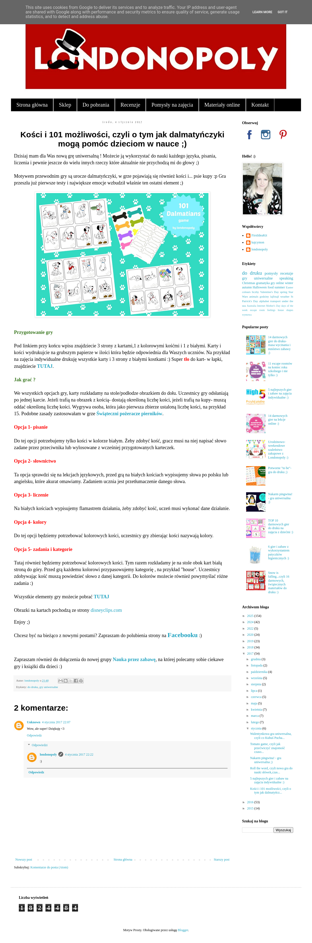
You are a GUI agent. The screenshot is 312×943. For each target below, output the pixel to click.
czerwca (256, 697)
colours (246, 292)
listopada (257, 665)
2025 (250, 616)
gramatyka (263, 283)
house (281, 310)
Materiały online (222, 105)
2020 (250, 635)
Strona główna (32, 105)
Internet (261, 305)
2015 (250, 808)
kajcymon (257, 242)
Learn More (262, 12)
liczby (255, 292)
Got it (283, 12)
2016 (250, 802)
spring (283, 292)
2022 (250, 628)
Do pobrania (96, 105)
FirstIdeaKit (259, 235)
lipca (254, 691)
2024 (250, 622)
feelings (271, 310)
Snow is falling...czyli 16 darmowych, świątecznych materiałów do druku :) (278, 582)
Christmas (248, 283)
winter (289, 283)
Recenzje (130, 105)
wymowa (246, 314)
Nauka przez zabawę (134, 659)
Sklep (65, 105)
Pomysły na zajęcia (172, 105)
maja (254, 703)
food (271, 287)
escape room (257, 310)
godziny (264, 296)
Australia (251, 305)
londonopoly (48, 754)
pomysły (271, 273)
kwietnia (257, 709)
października (259, 672)
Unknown (33, 722)
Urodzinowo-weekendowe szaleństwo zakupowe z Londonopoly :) (278, 449)
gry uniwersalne (48, 687)
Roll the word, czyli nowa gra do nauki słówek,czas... (271, 770)
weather (284, 296)
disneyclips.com (106, 610)
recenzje (286, 273)
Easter (289, 287)
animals (253, 296)
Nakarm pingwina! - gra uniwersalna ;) (280, 498)
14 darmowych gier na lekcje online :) (278, 419)
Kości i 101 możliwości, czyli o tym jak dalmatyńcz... (270, 790)
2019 (250, 641)
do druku (32, 687)
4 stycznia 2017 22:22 (79, 754)
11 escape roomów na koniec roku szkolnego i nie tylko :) (280, 369)
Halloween (260, 287)
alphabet (264, 301)
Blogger (183, 930)
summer (280, 287)
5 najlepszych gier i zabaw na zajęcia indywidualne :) (280, 393)
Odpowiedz (34, 735)
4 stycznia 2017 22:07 (56, 722)
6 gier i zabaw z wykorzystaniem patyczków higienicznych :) (278, 552)
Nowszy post (23, 859)
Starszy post (221, 859)
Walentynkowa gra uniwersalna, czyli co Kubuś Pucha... (271, 735)
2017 (250, 653)
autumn (247, 287)
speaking (286, 278)
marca (255, 716)
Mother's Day (273, 305)
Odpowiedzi (40, 745)
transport (275, 301)
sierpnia (256, 684)
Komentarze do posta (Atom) (49, 867)
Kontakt (260, 105)
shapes (289, 310)
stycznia (256, 728)
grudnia (256, 659)
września (257, 678)
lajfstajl (274, 296)
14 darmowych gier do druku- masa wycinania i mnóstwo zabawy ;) (279, 345)
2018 (250, 647)
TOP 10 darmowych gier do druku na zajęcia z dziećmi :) (280, 526)
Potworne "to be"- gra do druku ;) (279, 470)
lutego (255, 722)
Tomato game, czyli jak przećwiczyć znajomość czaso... (267, 748)
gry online (277, 283)
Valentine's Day (269, 292)
